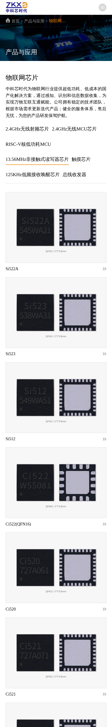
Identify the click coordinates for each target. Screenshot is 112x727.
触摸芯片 (81, 159)
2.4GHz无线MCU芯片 (74, 129)
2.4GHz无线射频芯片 (27, 129)
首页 (15, 21)
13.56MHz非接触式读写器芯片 (37, 159)
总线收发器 (74, 174)
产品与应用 (34, 21)
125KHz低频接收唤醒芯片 (33, 174)
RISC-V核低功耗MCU (28, 144)
